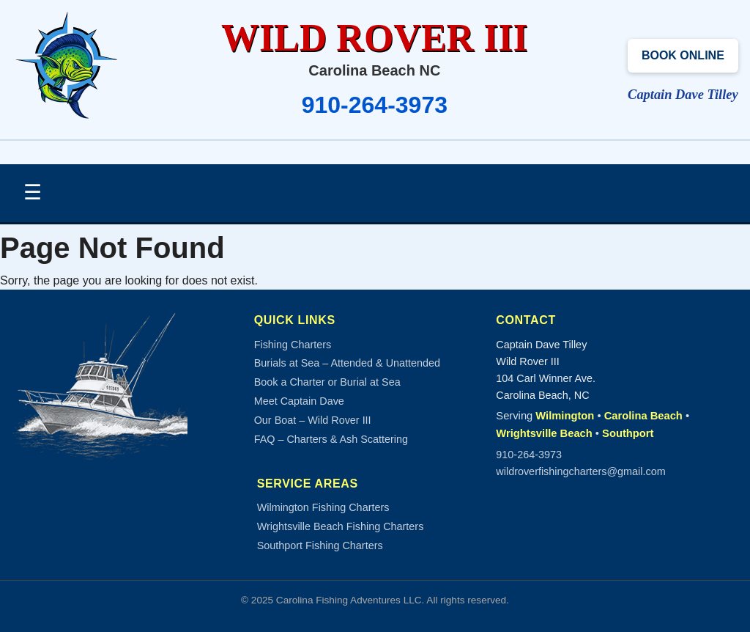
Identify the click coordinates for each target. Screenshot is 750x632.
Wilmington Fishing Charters (323, 507)
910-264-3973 (375, 105)
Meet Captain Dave (299, 401)
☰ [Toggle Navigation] (32, 192)
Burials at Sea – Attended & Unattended (347, 363)
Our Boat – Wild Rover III (312, 420)
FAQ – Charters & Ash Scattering (331, 439)
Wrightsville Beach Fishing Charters (340, 526)
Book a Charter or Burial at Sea (327, 382)
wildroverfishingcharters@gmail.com (580, 471)
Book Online (683, 55)
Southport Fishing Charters (320, 545)
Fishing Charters (293, 344)
